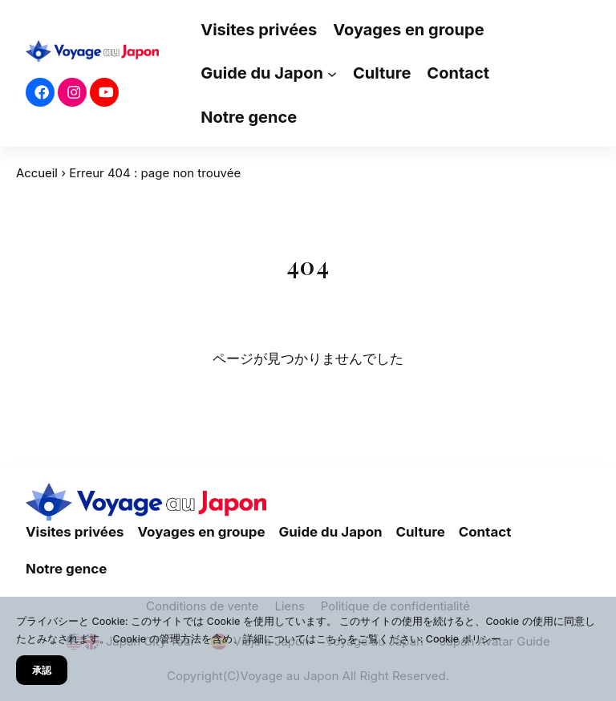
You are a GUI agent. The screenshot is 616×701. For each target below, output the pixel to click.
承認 (42, 669)
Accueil (37, 172)
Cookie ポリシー (465, 639)
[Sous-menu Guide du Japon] (332, 74)
